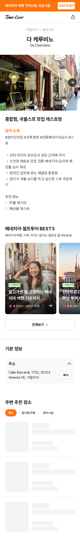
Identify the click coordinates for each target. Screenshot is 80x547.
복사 (65, 375)
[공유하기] (73, 17)
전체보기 (40, 325)
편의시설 (48, 413)
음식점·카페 (28, 413)
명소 (10, 413)
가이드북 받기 (66, 5)
